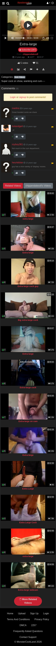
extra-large (28, 556)
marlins (16, 108)
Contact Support (28, 637)
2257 (33, 625)
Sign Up (34, 613)
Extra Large (28, 489)
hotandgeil (17, 126)
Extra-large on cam (28, 421)
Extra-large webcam (28, 590)
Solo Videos (20, 77)
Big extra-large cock (28, 320)
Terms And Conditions (18, 619)
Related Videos (13, 185)
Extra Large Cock (28, 522)
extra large (28, 219)
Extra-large (28, 252)
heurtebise (17, 162)
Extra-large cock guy (28, 286)
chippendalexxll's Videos (38, 185)
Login (46, 613)
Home (10, 613)
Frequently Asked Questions (28, 631)
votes (23, 63)
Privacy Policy (42, 619)
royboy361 (17, 144)
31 (35, 63)
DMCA (23, 625)
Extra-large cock (28, 387)
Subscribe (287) (27, 50)
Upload (21, 613)
